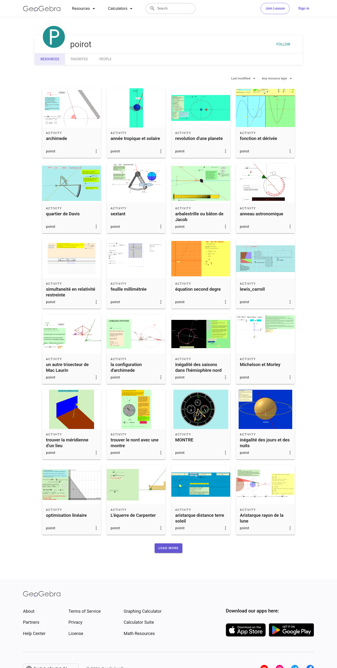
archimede (56, 138)
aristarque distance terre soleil (199, 518)
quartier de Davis (63, 214)
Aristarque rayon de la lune (262, 518)
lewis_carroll (252, 289)
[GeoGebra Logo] (42, 8)
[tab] (84, 8)
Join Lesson (275, 8)
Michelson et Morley (260, 364)
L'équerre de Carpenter (133, 515)
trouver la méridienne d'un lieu (67, 442)
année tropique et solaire (135, 138)
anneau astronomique (261, 214)
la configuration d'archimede (126, 367)
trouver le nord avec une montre (134, 442)
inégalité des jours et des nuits (265, 442)
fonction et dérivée (258, 138)
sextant (118, 214)
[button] (168, 548)
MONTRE (184, 440)
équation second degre (198, 289)
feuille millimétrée (128, 289)
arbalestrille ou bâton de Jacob (199, 216)
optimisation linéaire (66, 515)
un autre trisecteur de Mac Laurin (67, 367)
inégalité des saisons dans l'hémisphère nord (198, 367)
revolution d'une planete (199, 138)
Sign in (303, 8)
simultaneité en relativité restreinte (70, 292)
